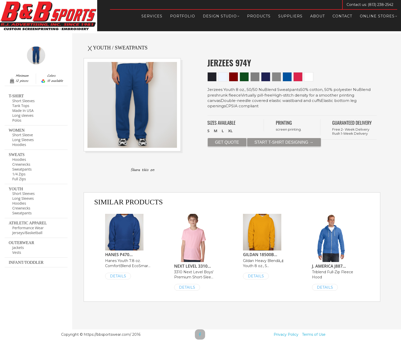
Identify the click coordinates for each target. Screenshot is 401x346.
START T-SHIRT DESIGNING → (284, 142)
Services (151, 16)
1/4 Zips (19, 174)
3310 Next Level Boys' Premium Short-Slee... (197, 252)
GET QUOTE (227, 142)
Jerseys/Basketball (27, 232)
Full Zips (19, 178)
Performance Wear (28, 227)
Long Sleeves (23, 139)
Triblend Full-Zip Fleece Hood (335, 252)
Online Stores (378, 16)
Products (259, 16)
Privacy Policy (286, 334)
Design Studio (221, 16)
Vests (16, 252)
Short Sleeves (23, 100)
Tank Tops (20, 105)
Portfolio (182, 16)
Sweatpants (22, 169)
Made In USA (23, 110)
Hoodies (19, 144)
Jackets (18, 247)
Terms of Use (314, 334)
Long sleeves (23, 115)
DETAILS (118, 276)
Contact (342, 16)
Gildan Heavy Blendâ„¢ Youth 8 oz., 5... (266, 246)
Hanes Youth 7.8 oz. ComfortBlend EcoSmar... (128, 246)
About (317, 16)
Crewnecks (21, 164)
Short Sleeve (22, 134)
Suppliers (290, 16)
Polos (16, 120)
